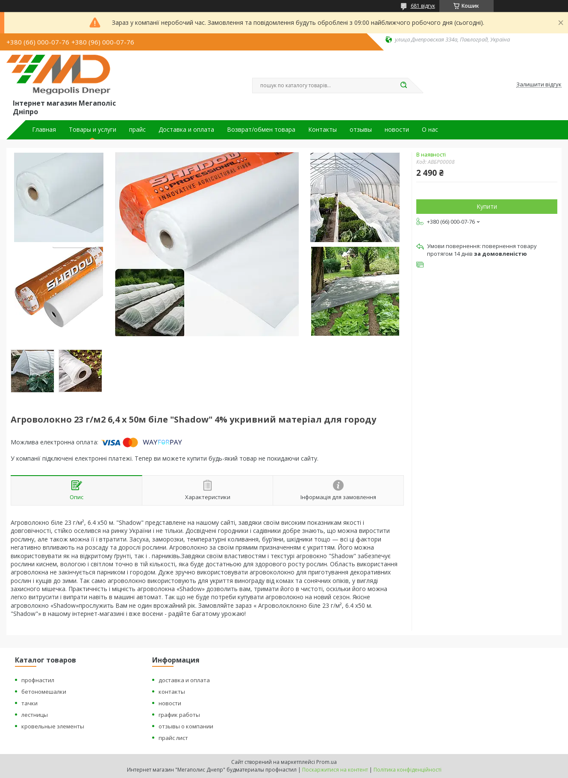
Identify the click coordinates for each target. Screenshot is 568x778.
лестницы (34, 715)
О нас (430, 130)
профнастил (37, 680)
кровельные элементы (52, 726)
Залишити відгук (539, 85)
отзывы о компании (186, 726)
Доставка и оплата (186, 130)
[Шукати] (403, 85)
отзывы (361, 130)
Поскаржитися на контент (335, 769)
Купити (487, 206)
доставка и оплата (184, 680)
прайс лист (173, 738)
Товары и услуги (92, 130)
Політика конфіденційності (407, 769)
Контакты (322, 130)
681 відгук (423, 5)
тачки (29, 703)
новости (397, 130)
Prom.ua (326, 762)
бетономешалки (43, 691)
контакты (172, 691)
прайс (137, 130)
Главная (44, 130)
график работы (179, 715)
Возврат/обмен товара (261, 130)
